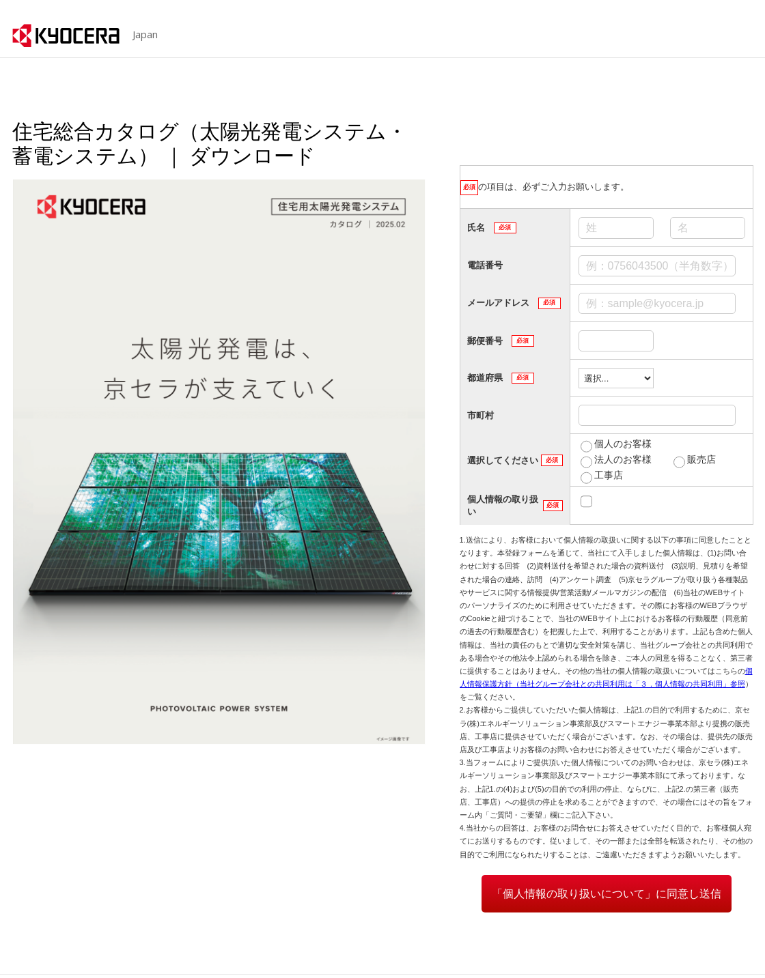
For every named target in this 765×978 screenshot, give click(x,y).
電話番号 (485, 265)
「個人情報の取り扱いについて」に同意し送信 (606, 894)
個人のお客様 (623, 443)
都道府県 (500, 378)
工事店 (608, 475)
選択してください (515, 460)
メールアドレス (514, 303)
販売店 (701, 459)
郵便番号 (500, 340)
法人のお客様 (623, 459)
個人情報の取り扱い (515, 505)
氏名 (491, 227)
